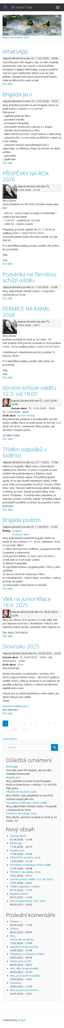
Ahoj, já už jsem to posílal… (25, 975)
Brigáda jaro (13, 777)
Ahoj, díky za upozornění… (25, 968)
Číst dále (8, 84)
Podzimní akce (20, 534)
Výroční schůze (26, 415)
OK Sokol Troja (21, 7)
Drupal (21, 1020)
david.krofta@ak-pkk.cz (16, 706)
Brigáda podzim (19, 893)
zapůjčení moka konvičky (24, 946)
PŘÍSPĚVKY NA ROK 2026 (21, 791)
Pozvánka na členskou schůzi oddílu (26, 802)
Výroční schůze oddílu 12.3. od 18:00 (31, 879)
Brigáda (17, 530)
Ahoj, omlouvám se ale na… (22, 937)
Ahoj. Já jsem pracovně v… (25, 990)
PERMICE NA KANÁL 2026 (21, 813)
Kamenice (15, 982)
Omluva (14, 928)
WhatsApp (12, 766)
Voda (20, 664)
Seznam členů (18, 836)
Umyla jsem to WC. (21, 961)
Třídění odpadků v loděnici (25, 886)
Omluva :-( (16, 921)
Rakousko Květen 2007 (16, 37)
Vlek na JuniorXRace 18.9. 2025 (28, 901)
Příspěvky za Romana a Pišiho (27, 954)
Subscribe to (10, 738)
